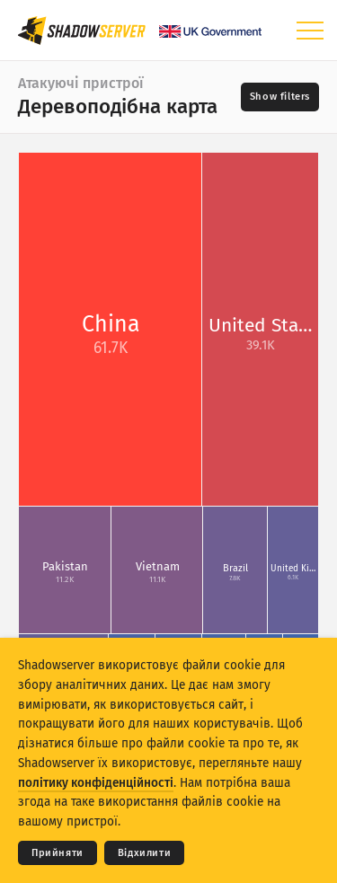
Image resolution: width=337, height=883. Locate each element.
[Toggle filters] (280, 97)
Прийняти (57, 853)
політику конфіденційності (95, 782)
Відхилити (144, 853)
